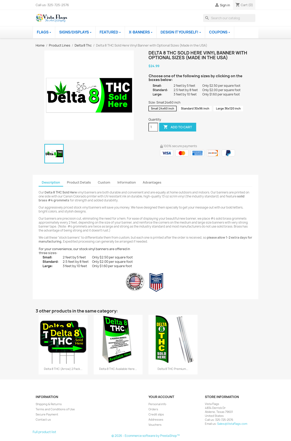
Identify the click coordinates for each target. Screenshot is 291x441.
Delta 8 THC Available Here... (118, 369)
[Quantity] (153, 127)
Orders (153, 409)
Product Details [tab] (79, 182)
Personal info (157, 404)
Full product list (44, 432)
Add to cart (177, 127)
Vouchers (155, 425)
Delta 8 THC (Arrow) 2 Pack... (63, 369)
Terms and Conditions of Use (55, 409)
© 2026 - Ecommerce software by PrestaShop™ (145, 436)
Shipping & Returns (49, 404)
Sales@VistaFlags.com (232, 424)
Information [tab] (126, 182)
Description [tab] (51, 182)
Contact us (43, 419)
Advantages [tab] (152, 182)
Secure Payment (47, 414)
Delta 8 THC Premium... (173, 369)
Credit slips (156, 414)
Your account (161, 397)
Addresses (155, 419)
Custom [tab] (104, 182)
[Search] (229, 18)
